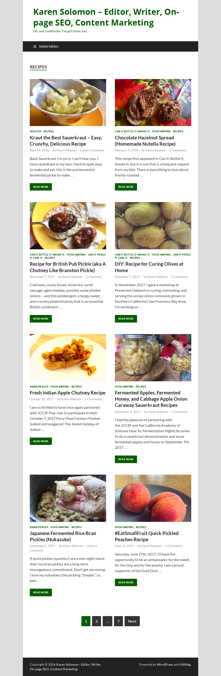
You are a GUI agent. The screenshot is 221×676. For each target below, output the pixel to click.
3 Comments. (180, 277)
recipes (49, 131)
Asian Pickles (39, 386)
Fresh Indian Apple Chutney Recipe (67, 392)
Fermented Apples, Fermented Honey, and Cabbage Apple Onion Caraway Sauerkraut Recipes (151, 399)
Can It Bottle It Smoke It (132, 131)
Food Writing (161, 131)
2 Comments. (178, 150)
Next (132, 621)
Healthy (35, 131)
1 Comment (94, 277)
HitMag (185, 664)
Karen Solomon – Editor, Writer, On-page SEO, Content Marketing (106, 17)
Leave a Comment (92, 150)
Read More (39, 185)
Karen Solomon (67, 150)
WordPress (165, 664)
